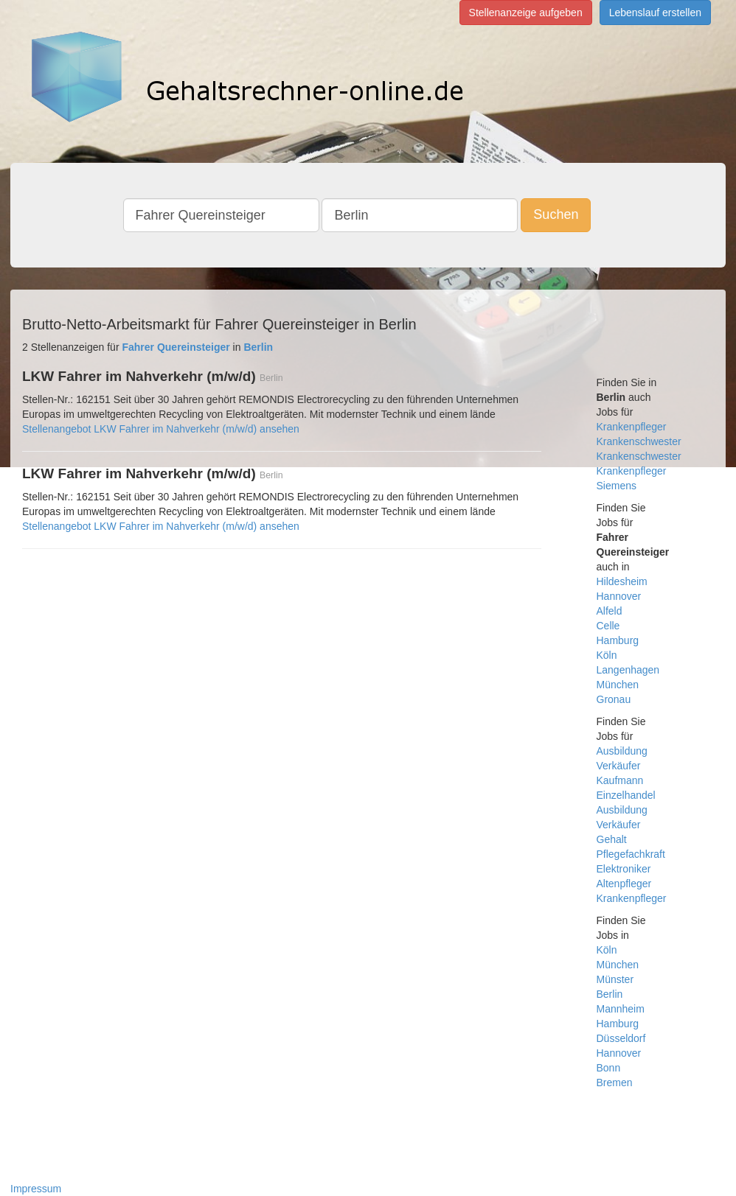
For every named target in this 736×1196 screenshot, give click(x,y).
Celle (608, 626)
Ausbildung (622, 751)
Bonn (609, 1068)
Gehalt (612, 839)
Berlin (610, 994)
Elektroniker (624, 869)
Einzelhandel (626, 795)
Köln (607, 655)
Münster (615, 979)
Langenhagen (628, 670)
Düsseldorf (621, 1038)
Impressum (35, 1189)
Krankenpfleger (632, 427)
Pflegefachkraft (631, 854)
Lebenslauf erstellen (655, 12)
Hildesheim (622, 581)
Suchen (555, 214)
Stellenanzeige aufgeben (526, 12)
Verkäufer (619, 766)
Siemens (616, 486)
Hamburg (618, 640)
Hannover (619, 596)
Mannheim (621, 1009)
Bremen (615, 1082)
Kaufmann (620, 780)
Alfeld (609, 611)
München (618, 684)
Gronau (614, 699)
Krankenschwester (639, 441)
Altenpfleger (624, 883)
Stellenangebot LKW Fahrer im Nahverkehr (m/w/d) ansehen (160, 429)
